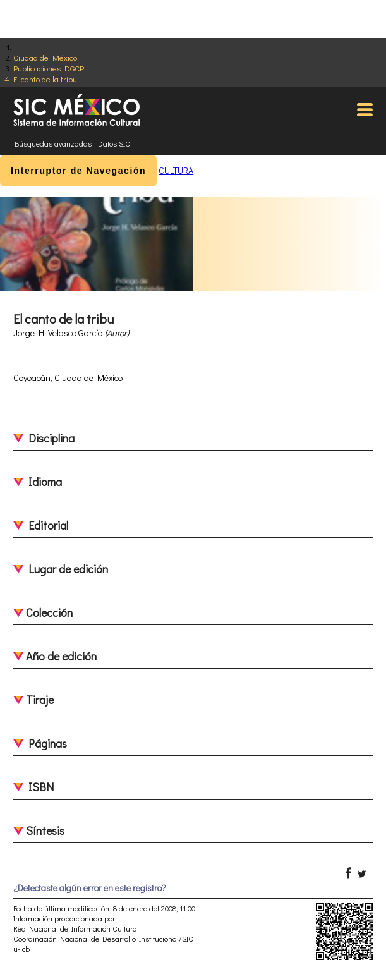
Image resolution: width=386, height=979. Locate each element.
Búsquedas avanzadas (53, 143)
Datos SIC (114, 143)
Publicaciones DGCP (48, 68)
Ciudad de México (45, 57)
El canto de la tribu (45, 78)
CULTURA (176, 170)
